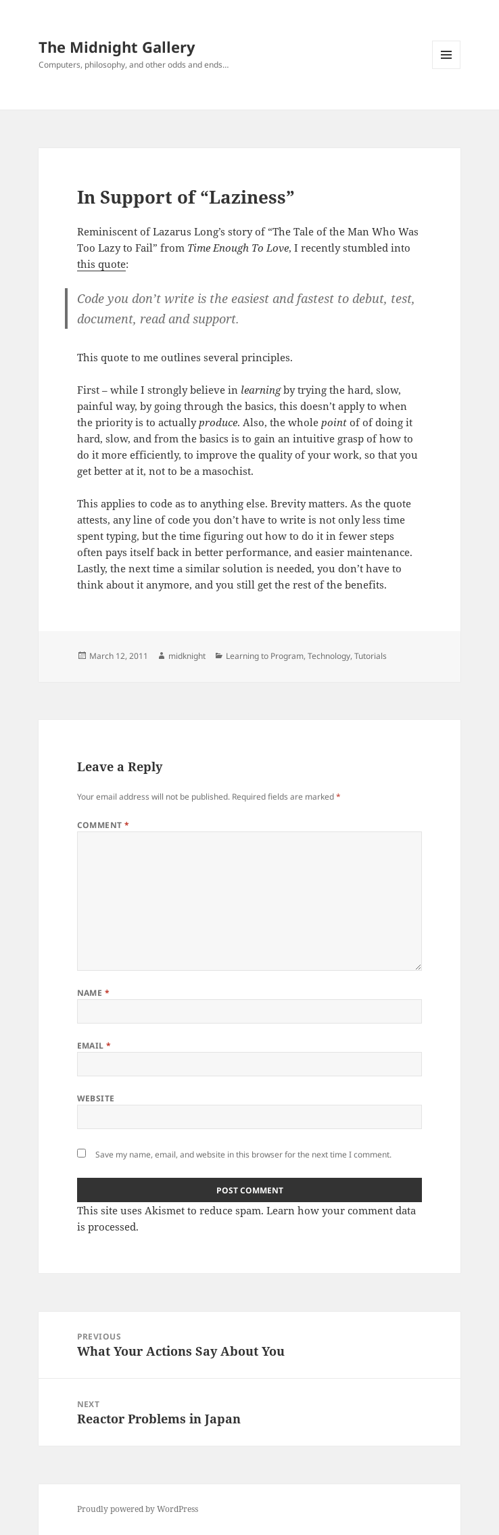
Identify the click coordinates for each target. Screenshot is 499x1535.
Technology (329, 656)
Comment (103, 825)
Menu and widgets (446, 68)
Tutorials (370, 656)
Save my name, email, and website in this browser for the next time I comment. (243, 1154)
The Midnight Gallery (117, 47)
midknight (187, 656)
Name (93, 993)
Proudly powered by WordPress (137, 1509)
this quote (101, 264)
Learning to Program (265, 656)
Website (96, 1098)
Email (94, 1045)
